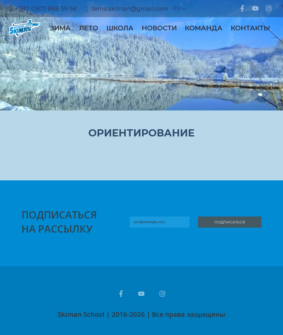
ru (176, 8)
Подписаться (229, 222)
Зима (60, 28)
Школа (119, 28)
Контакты (250, 28)
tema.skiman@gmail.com (130, 8)
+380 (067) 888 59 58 (46, 8)
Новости (159, 28)
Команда (203, 28)
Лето (88, 28)
